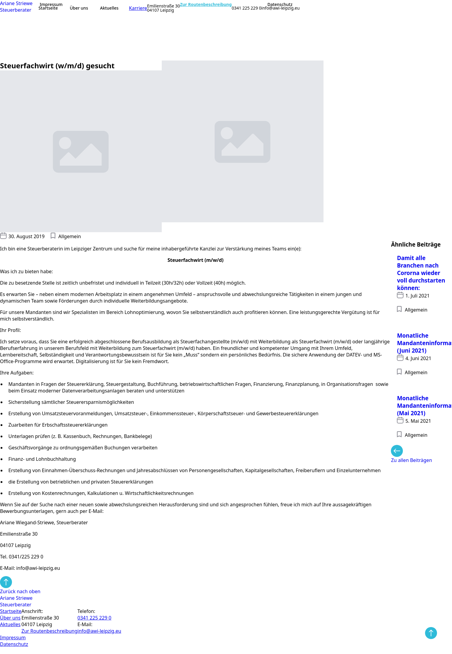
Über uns (79, 8)
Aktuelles (109, 8)
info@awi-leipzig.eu (280, 8)
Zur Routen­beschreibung (50, 631)
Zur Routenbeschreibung (206, 4)
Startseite (48, 8)
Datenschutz (280, 4)
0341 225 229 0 (246, 8)
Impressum (51, 4)
